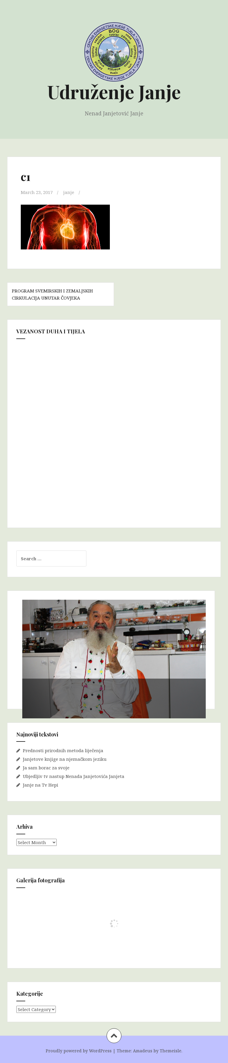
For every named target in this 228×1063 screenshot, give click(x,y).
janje (68, 192)
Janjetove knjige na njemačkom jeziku (65, 759)
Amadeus (142, 1051)
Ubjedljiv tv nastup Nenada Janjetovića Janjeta (73, 776)
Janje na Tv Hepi (40, 785)
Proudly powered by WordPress (79, 1051)
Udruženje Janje (114, 91)
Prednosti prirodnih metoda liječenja (63, 750)
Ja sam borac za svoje (46, 768)
